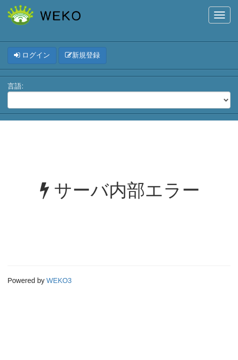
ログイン (32, 55)
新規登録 (82, 55)
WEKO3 (59, 280)
